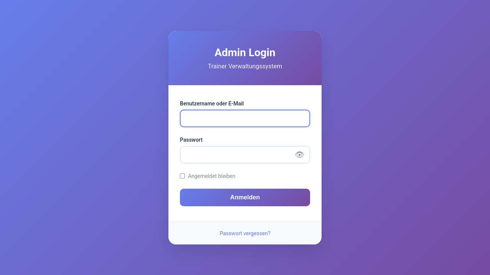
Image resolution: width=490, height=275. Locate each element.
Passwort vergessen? (245, 233)
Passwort (191, 140)
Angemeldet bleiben (211, 176)
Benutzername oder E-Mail (212, 103)
